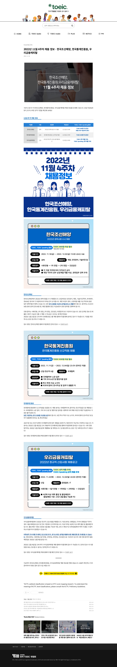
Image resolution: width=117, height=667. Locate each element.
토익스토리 (58, 12)
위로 (104, 647)
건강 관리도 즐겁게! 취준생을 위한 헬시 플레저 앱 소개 (35, 606)
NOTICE (89, 33)
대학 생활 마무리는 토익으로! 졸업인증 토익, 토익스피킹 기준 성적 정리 (39, 602)
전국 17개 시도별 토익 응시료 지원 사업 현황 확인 (34, 604)
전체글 (101, 33)
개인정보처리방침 (32, 647)
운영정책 (41, 647)
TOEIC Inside (55, 33)
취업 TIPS (29, 599)
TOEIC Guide (36, 33)
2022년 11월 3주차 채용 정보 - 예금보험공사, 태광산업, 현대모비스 (38, 608)
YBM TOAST (15, 647)
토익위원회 (24, 656)
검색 (72, 26)
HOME (17, 34)
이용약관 (23, 647)
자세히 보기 (64, 324)
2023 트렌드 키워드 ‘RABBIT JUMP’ (31, 610)
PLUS (73, 33)
